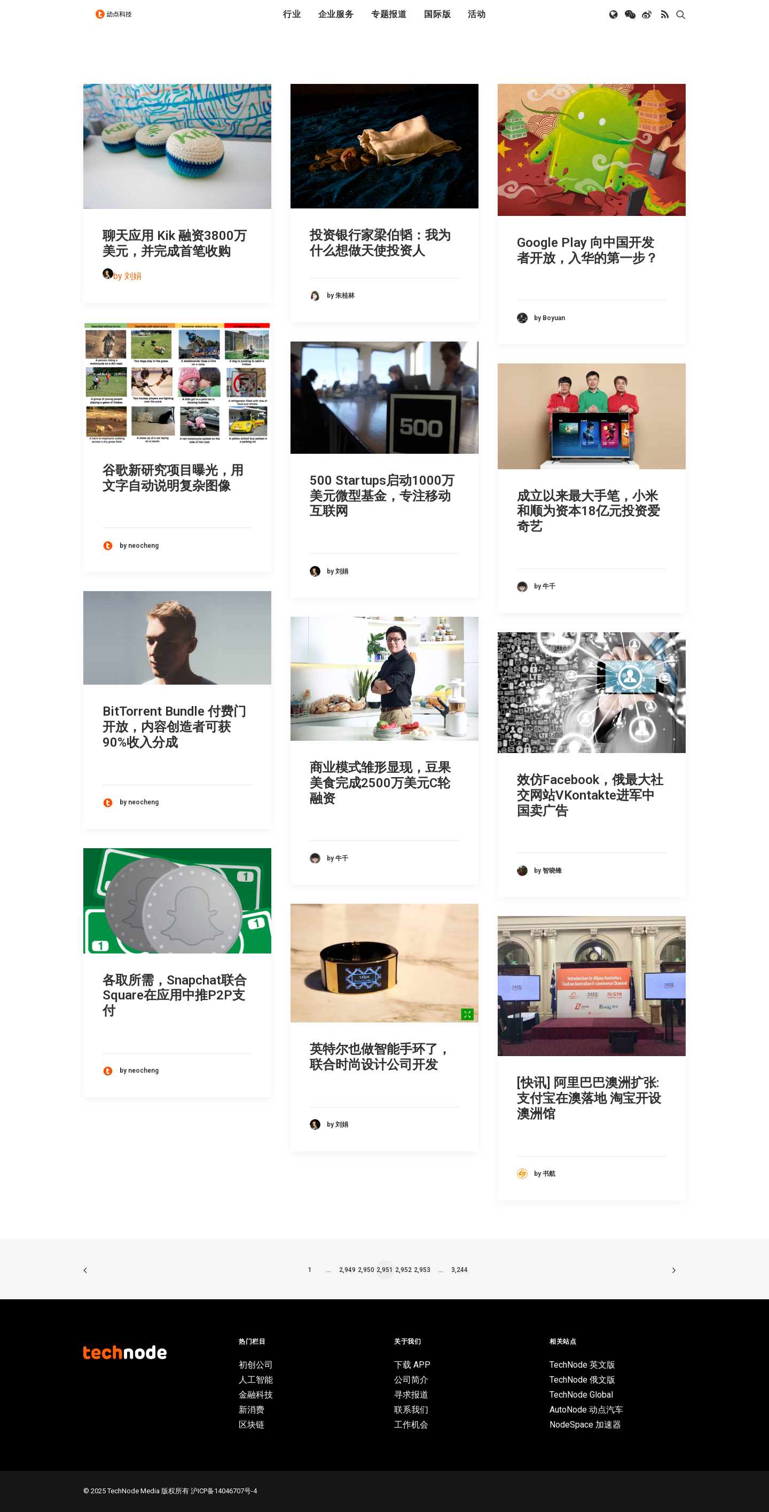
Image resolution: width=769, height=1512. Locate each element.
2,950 (366, 1270)
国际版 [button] (437, 23)
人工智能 (256, 1380)
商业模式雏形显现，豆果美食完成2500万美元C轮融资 (380, 783)
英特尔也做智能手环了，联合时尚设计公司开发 (380, 1057)
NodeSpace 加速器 (585, 1425)
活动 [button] (477, 23)
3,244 (459, 1270)
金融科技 (256, 1395)
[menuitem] (292, 23)
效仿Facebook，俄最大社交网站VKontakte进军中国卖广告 (590, 795)
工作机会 (411, 1425)
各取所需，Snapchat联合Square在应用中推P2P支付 (175, 996)
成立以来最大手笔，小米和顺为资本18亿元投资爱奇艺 (588, 511)
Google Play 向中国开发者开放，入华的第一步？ (587, 250)
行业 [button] (292, 23)
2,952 (403, 1270)
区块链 (251, 1425)
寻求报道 (411, 1395)
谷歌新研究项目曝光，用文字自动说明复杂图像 (173, 478)
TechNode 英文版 (582, 1365)
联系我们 (411, 1410)
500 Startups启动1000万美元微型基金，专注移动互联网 (382, 496)
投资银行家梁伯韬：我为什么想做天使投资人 (380, 243)
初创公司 (256, 1365)
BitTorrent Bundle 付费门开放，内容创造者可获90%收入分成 (174, 727)
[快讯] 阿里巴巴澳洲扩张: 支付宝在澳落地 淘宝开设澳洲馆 (589, 1098)
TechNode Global (581, 1395)
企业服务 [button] (336, 23)
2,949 (347, 1270)
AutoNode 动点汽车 (586, 1410)
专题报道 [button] (389, 23)
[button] (614, 23)
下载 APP (412, 1365)
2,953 (422, 1270)
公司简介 (411, 1380)
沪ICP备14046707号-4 (224, 1491)
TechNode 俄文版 (582, 1380)
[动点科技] (117, 23)
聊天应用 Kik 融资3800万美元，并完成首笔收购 (175, 243)
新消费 (251, 1410)
